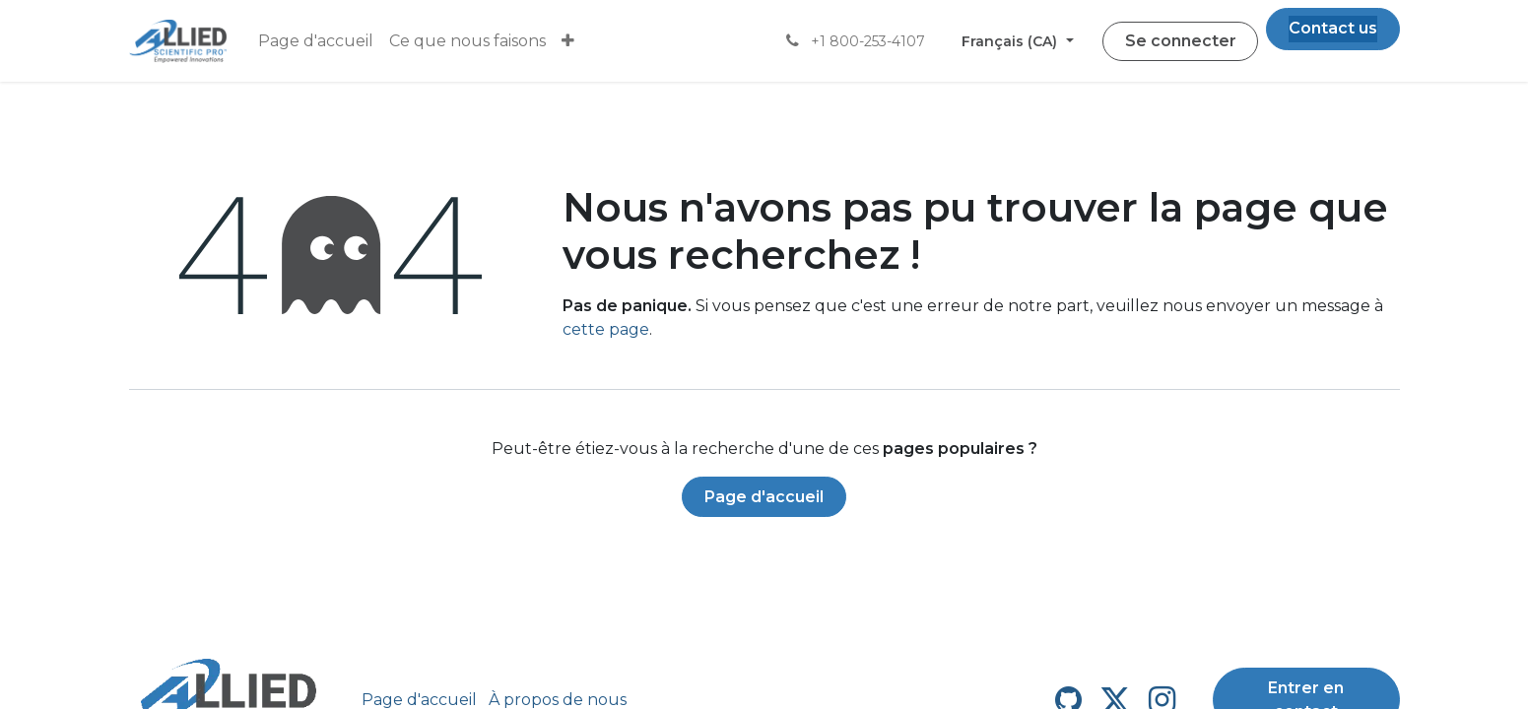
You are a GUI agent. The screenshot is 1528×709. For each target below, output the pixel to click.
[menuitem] (315, 41)
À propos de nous (558, 699)
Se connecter (1180, 41)
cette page (606, 329)
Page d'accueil (764, 496)
